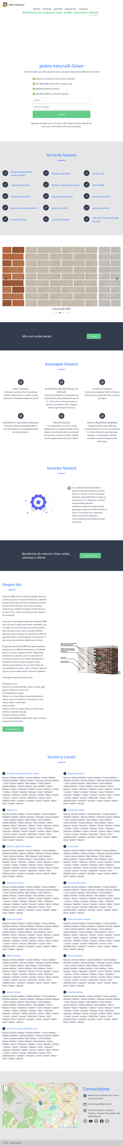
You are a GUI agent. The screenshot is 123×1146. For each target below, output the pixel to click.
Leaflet (61, 1127)
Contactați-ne (90, 555)
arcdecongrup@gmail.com (100, 1104)
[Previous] (6, 278)
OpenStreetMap (72, 1127)
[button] (40, 1103)
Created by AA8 (15, 1143)
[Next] (116, 278)
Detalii (94, 336)
